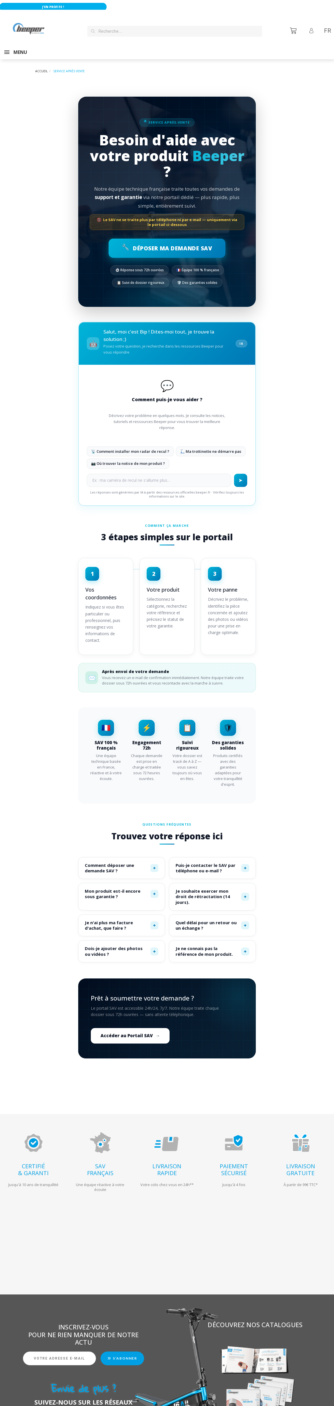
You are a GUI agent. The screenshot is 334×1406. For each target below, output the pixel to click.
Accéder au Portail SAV (130, 1030)
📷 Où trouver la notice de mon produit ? (128, 457)
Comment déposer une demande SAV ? (121, 862)
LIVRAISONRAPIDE (166, 1164)
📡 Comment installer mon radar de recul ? (130, 445)
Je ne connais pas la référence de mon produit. (212, 945)
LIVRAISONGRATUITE (300, 1164)
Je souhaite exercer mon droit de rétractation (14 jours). (212, 890)
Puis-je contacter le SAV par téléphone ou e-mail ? (212, 862)
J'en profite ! (68, 7)
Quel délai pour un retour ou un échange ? (212, 919)
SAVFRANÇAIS (100, 1164)
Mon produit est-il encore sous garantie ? (121, 888)
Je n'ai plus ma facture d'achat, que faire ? (121, 919)
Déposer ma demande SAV (167, 242)
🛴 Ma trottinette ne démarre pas (210, 445)
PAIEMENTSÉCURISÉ (234, 1164)
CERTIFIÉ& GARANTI (33, 1164)
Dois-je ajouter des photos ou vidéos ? (121, 945)
